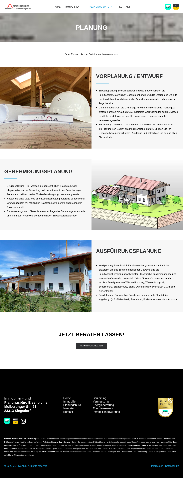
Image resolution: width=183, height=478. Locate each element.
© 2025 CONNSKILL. (15, 466)
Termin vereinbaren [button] (91, 346)
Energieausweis (103, 408)
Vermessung (101, 401)
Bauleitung (99, 398)
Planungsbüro (100, 7)
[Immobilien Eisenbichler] (18, 7)
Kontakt (124, 7)
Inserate (68, 408)
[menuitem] (57, 6)
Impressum (157, 466)
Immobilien (73, 7)
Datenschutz (172, 466)
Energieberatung (103, 405)
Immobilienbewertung (106, 411)
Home (57, 7)
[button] (168, 6)
